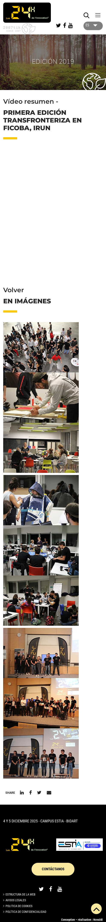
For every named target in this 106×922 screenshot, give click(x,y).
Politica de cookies (19, 906)
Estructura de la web (20, 894)
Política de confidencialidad (26, 911)
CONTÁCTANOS (53, 869)
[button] (41, 347)
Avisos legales (16, 900)
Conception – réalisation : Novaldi (82, 919)
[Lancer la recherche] (86, 15)
